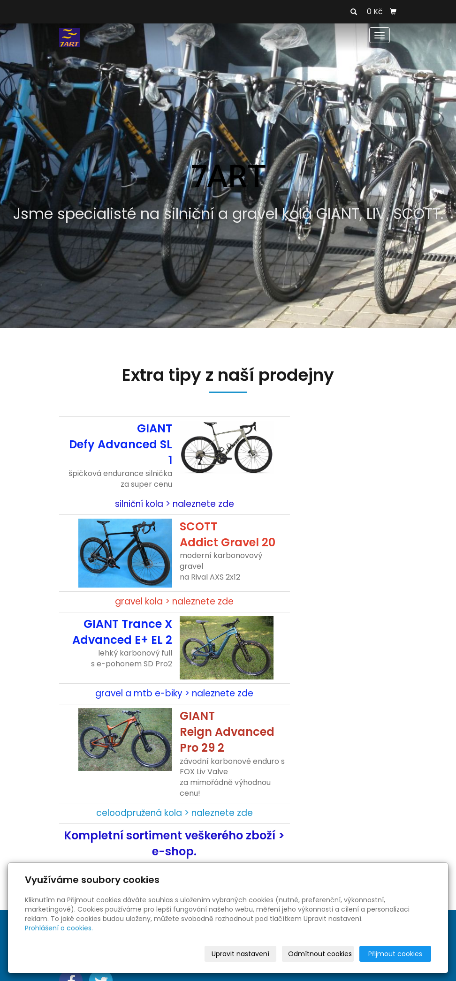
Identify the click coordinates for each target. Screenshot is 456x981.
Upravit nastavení (240, 953)
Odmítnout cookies (320, 953)
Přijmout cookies (395, 953)
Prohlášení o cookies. (59, 928)
